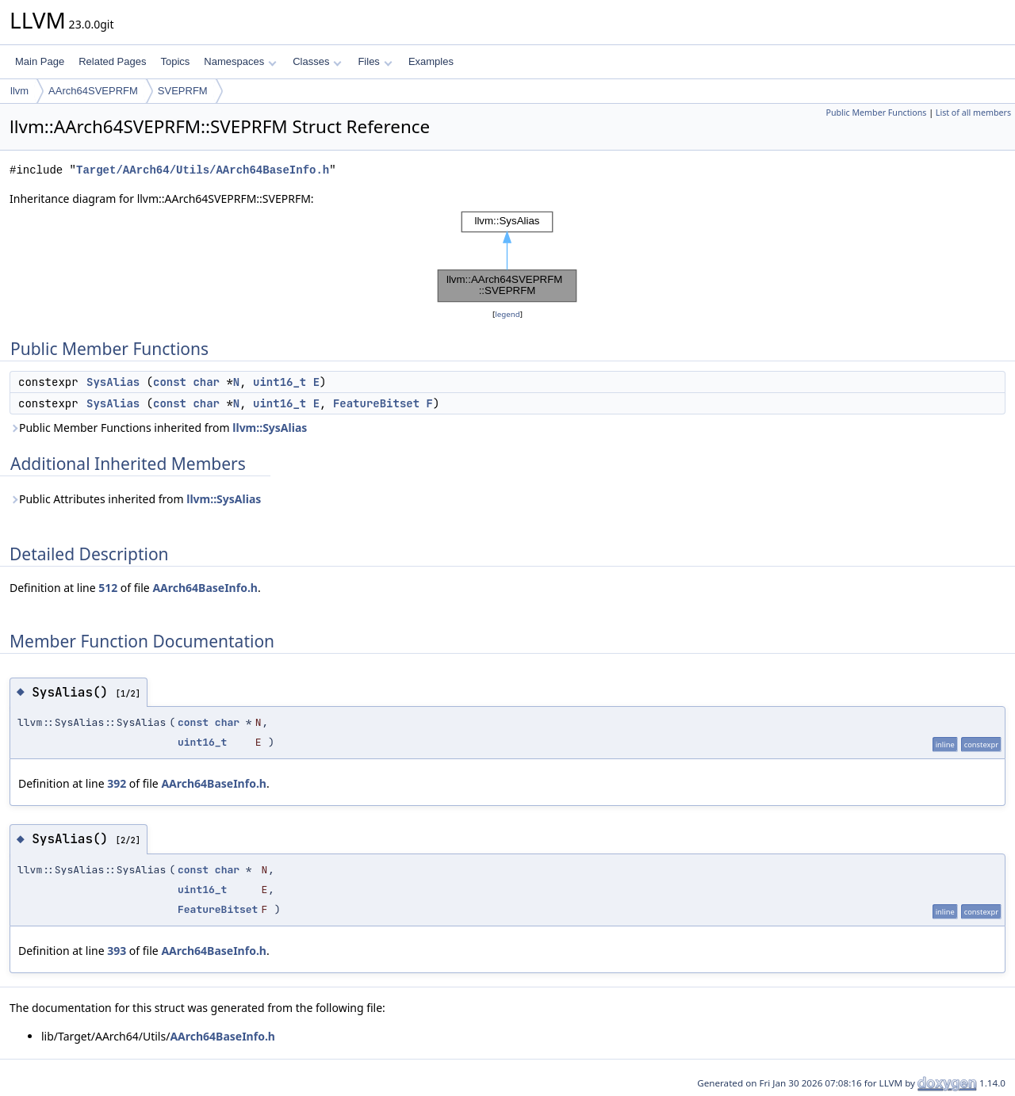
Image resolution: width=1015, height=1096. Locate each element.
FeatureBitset (376, 403)
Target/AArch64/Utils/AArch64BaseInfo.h (202, 170)
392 (116, 783)
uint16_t (279, 382)
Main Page (39, 61)
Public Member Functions (875, 112)
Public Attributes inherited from (135, 498)
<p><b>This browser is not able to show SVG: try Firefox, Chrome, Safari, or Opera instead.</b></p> (507, 257)
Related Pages (112, 61)
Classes (317, 61)
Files (375, 61)
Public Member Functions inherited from (158, 427)
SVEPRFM (183, 91)
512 (107, 587)
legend (507, 314)
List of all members (973, 112)
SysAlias (113, 382)
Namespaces (240, 61)
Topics (175, 61)
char (206, 382)
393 (116, 950)
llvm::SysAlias (269, 427)
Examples (431, 61)
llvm (19, 91)
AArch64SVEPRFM (93, 91)
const (169, 382)
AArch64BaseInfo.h (205, 587)
